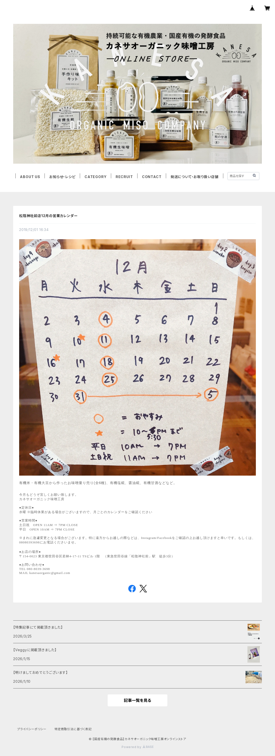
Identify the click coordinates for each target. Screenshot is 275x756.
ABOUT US (30, 177)
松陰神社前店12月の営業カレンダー (48, 216)
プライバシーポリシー (31, 729)
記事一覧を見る (137, 700)
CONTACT (152, 177)
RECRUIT (124, 177)
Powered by (137, 747)
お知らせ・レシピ (62, 177)
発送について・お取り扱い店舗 (195, 177)
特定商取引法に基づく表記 (73, 729)
